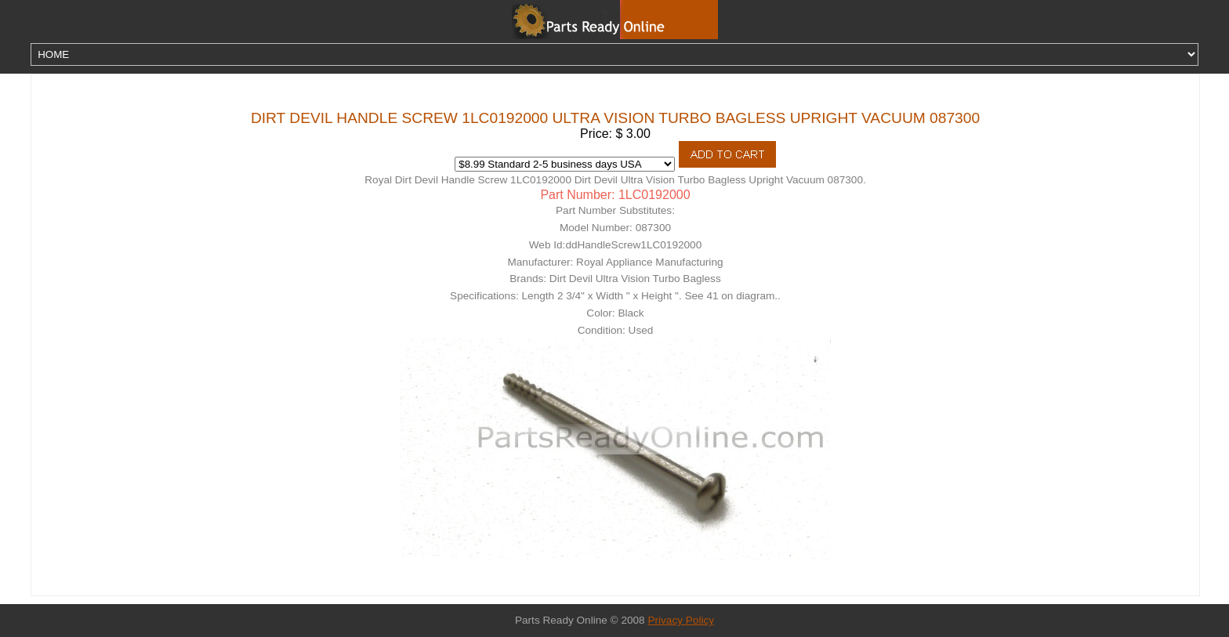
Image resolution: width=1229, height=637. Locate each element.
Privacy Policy (680, 620)
